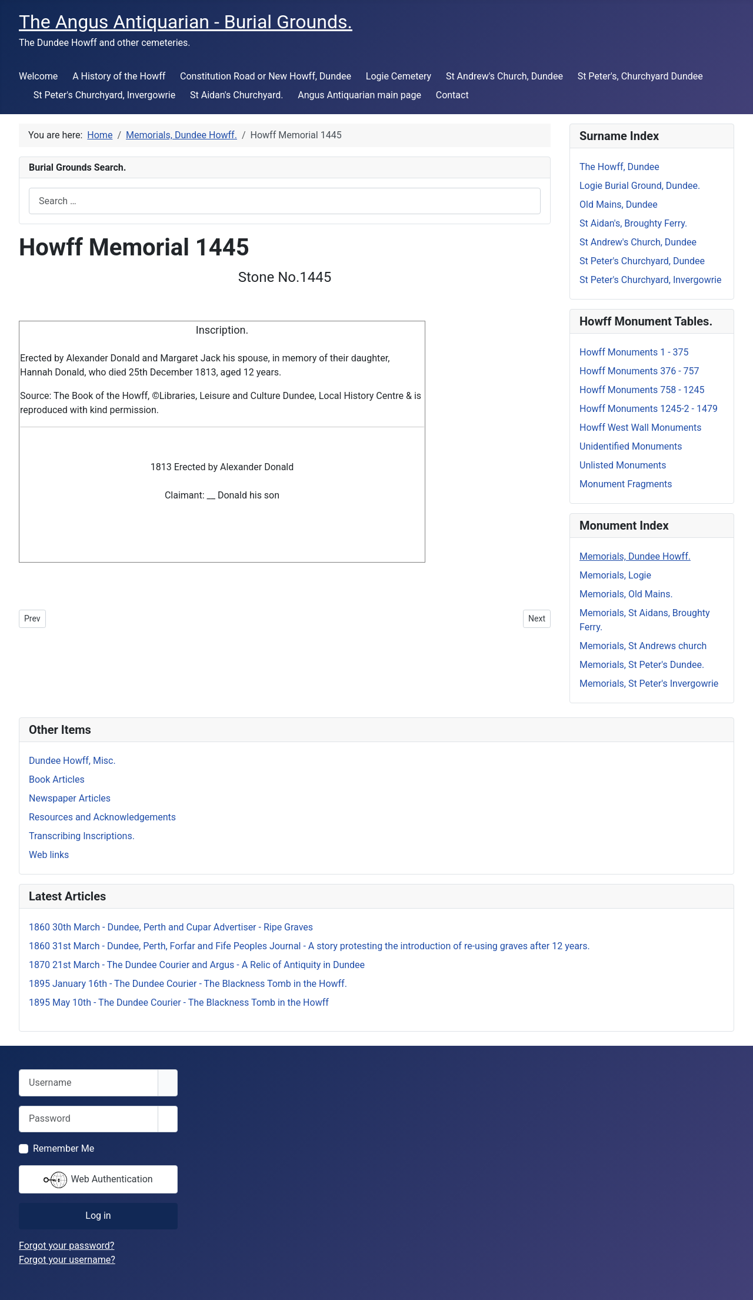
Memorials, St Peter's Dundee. (641, 664)
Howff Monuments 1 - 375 (634, 352)
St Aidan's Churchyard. (236, 95)
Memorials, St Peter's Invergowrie (648, 683)
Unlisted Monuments (623, 465)
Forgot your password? (66, 1245)
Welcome (38, 76)
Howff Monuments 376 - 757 (639, 371)
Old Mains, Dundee (618, 204)
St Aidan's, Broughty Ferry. (633, 223)
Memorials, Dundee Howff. (635, 556)
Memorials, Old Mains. (626, 594)
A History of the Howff (118, 76)
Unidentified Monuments (630, 446)
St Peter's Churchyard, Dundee (642, 261)
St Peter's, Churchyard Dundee (640, 76)
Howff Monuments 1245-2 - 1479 (648, 408)
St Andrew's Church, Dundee (504, 76)
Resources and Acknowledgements (102, 817)
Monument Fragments (625, 484)
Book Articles (57, 779)
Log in (98, 1215)
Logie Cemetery (398, 76)
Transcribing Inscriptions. (82, 836)
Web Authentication (98, 1180)
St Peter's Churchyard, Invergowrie (104, 95)
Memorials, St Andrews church (643, 645)
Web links (49, 854)
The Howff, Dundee (619, 166)
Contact (452, 95)
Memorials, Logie (615, 575)
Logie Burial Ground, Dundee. (639, 185)
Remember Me (63, 1148)
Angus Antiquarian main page (359, 95)
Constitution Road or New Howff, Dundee (265, 76)
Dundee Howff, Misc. (72, 760)
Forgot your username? (67, 1259)
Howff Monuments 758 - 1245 (642, 389)
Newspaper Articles (70, 798)
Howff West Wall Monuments (640, 427)
